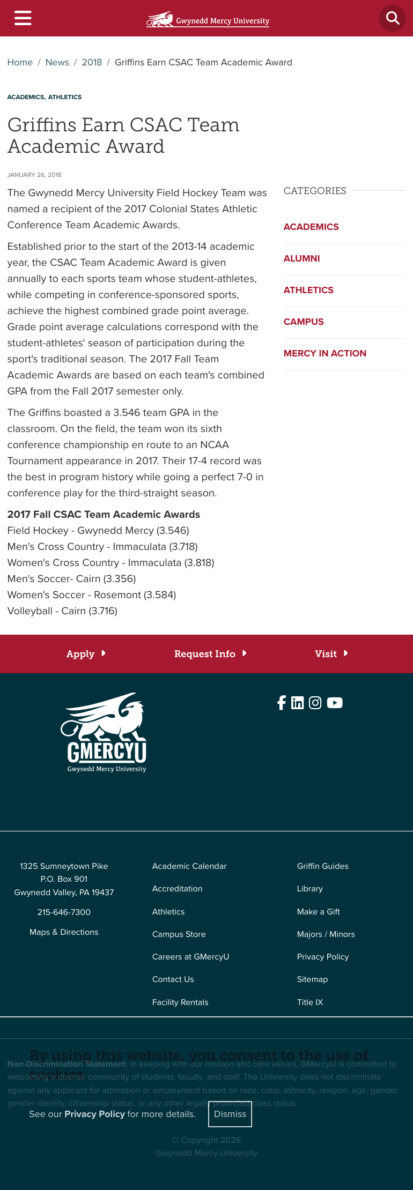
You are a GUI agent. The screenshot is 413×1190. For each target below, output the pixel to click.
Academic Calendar (189, 866)
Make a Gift (318, 912)
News (57, 63)
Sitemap (312, 979)
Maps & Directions (64, 932)
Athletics (309, 291)
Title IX (310, 1002)
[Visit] (331, 654)
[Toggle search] (392, 18)
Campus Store (179, 934)
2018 (92, 63)
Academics (311, 227)
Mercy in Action (325, 354)
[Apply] (85, 654)
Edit (15, 805)
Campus (304, 322)
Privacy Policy (323, 957)
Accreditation (177, 889)
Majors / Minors (326, 934)
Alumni (302, 259)
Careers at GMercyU (191, 957)
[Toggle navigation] (22, 18)
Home (20, 63)
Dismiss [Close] (230, 1114)
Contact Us (173, 979)
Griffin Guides (323, 866)
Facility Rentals (180, 1002)
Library (310, 889)
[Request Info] (210, 654)
